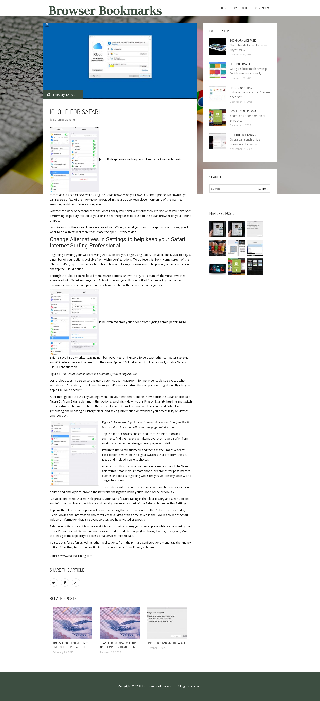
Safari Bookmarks (64, 119)
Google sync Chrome (244, 111)
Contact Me (263, 8)
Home (224, 8)
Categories (241, 8)
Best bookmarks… (241, 64)
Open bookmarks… (242, 88)
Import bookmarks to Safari (166, 643)
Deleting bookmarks (243, 135)
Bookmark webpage (243, 40)
